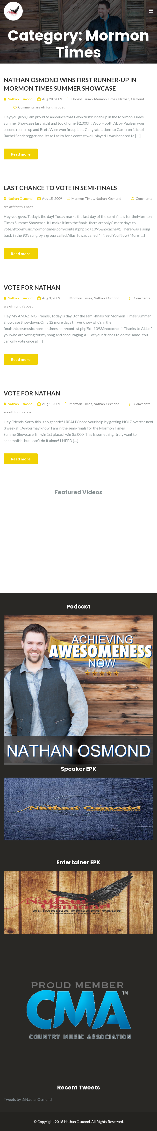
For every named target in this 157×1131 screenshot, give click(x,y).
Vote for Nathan (32, 287)
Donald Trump (82, 99)
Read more (20, 154)
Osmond (137, 99)
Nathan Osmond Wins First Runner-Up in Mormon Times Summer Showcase (70, 84)
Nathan (123, 99)
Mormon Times (105, 99)
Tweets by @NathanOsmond (28, 1099)
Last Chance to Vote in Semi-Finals (60, 187)
